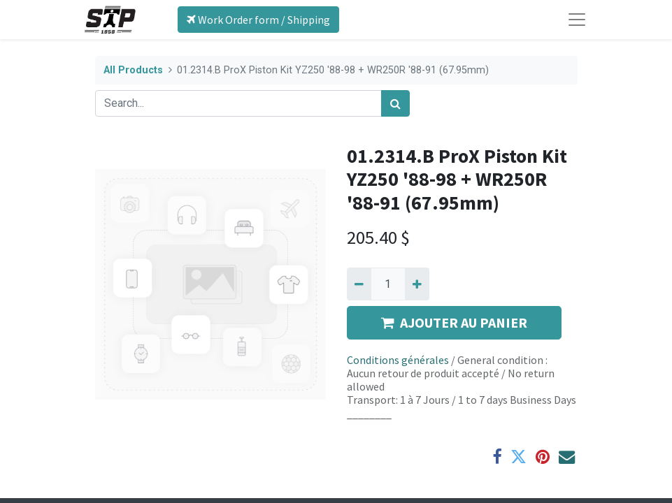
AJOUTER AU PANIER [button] (454, 322)
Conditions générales (398, 360)
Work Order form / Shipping (258, 20)
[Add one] (417, 284)
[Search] (395, 103)
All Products (133, 70)
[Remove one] (359, 284)
